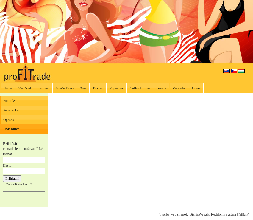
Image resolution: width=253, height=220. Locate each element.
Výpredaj (179, 88)
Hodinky (9, 101)
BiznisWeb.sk (199, 214)
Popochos (117, 88)
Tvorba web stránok (173, 214)
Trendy (161, 88)
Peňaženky (11, 110)
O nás (196, 88)
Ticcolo (98, 88)
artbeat (45, 88)
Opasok (8, 120)
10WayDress (65, 88)
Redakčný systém (223, 214)
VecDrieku (25, 88)
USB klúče (11, 129)
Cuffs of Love (140, 88)
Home (7, 88)
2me (83, 88)
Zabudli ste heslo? (19, 184)
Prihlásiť (244, 214)
